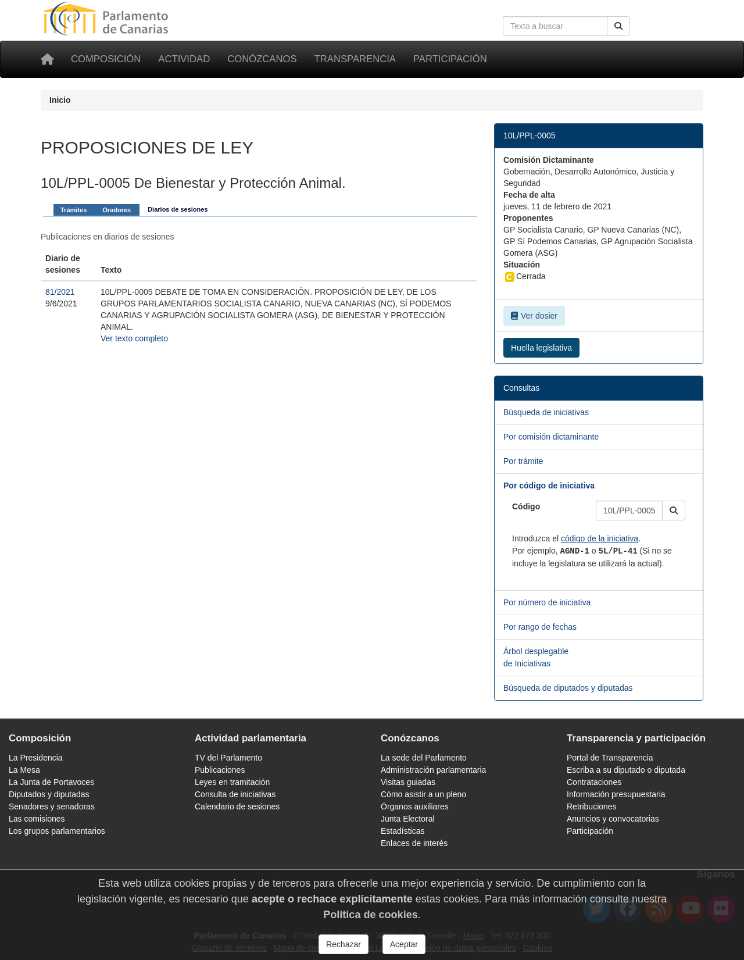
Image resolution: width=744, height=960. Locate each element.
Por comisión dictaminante (551, 436)
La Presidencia (36, 757)
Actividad (184, 59)
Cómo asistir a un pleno (423, 794)
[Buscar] (618, 26)
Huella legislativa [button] (541, 347)
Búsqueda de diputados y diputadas (568, 688)
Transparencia (355, 59)
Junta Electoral (408, 818)
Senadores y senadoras (52, 806)
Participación (450, 59)
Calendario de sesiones (237, 806)
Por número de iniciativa (547, 602)
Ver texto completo (134, 338)
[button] (673, 510)
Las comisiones (37, 818)
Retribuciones (592, 806)
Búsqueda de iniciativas (546, 412)
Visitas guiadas (408, 782)
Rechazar (343, 944)
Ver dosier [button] (534, 315)
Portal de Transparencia (610, 757)
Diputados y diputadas (49, 794)
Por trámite (523, 461)
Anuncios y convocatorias (613, 818)
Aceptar (404, 944)
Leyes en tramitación (232, 782)
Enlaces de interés (414, 843)
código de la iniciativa (599, 538)
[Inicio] (47, 59)
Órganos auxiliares (415, 806)
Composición (106, 59)
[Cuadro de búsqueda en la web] (555, 26)
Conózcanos (261, 59)
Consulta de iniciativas (235, 794)
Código (526, 506)
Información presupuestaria (616, 794)
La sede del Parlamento (424, 757)
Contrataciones (594, 782)
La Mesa (24, 770)
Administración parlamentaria (433, 770)
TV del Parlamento (228, 757)
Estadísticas (402, 831)
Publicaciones (220, 770)
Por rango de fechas (540, 626)
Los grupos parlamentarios (57, 831)
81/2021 (60, 292)
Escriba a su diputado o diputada (626, 770)
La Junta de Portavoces (51, 782)
